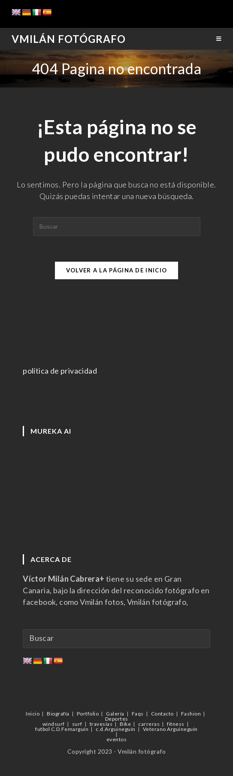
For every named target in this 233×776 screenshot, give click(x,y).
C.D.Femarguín (70, 729)
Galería (115, 713)
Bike (125, 724)
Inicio (32, 713)
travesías (101, 724)
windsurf (53, 724)
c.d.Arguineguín (116, 729)
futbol (42, 729)
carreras (149, 724)
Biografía (58, 713)
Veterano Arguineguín (170, 729)
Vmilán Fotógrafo (69, 39)
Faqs (138, 713)
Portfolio (88, 713)
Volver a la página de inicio (116, 270)
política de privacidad (60, 370)
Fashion (191, 713)
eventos (116, 739)
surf (77, 724)
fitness (176, 724)
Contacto (162, 713)
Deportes (116, 719)
